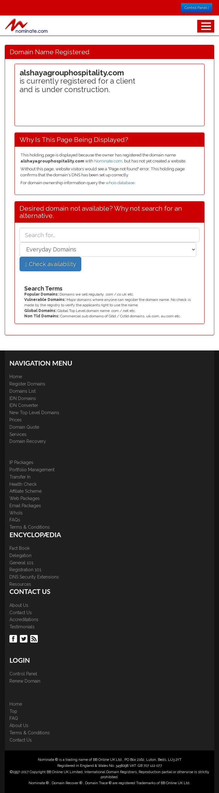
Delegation (20, 555)
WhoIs (16, 512)
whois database (120, 182)
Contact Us (20, 612)
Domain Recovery (27, 441)
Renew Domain (24, 681)
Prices (15, 419)
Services (17, 434)
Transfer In (20, 476)
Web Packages (24, 498)
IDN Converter (23, 405)
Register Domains (27, 383)
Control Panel (23, 673)
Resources (20, 584)
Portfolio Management (32, 469)
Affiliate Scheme (25, 491)
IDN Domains (22, 398)
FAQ (13, 718)
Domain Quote (24, 427)
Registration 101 (25, 569)
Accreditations (23, 619)
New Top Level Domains (34, 412)
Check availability (50, 264)
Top (13, 711)
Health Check (23, 484)
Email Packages (25, 505)
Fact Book (19, 548)
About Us (18, 605)
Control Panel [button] (196, 7)
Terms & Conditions (29, 527)
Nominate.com (108, 161)
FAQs (14, 519)
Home (15, 376)
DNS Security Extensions (34, 576)
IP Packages (21, 462)
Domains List (22, 391)
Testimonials (22, 626)
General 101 (21, 562)
